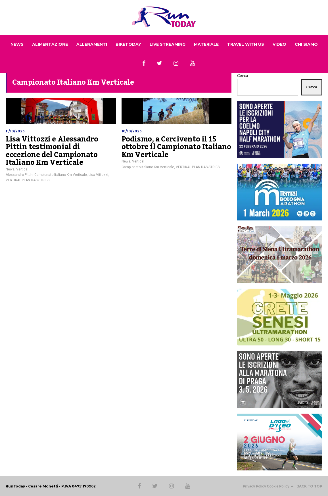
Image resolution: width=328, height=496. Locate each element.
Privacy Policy (254, 486)
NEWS (17, 44)
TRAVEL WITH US (245, 44)
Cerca (242, 76)
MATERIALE (206, 44)
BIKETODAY (128, 44)
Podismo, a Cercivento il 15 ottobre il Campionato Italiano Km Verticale (176, 147)
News (10, 169)
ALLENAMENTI (91, 44)
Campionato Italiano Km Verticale (60, 175)
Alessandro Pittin (19, 175)
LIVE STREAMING (167, 44)
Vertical (22, 169)
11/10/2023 (15, 131)
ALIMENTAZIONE (50, 44)
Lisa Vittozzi (98, 175)
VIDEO (279, 44)
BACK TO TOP (306, 486)
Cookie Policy (278, 486)
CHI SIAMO (306, 44)
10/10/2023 (132, 131)
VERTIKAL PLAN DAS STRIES (27, 180)
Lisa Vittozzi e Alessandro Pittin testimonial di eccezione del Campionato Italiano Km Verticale (52, 151)
